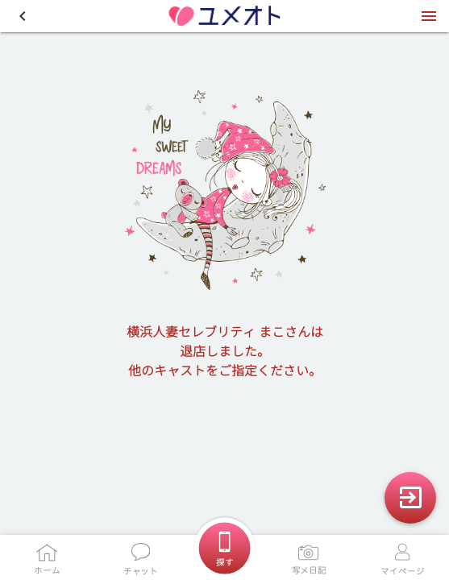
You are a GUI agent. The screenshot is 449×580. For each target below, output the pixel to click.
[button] (22, 16)
